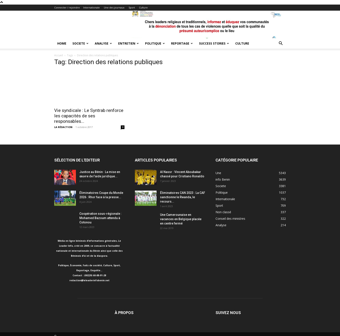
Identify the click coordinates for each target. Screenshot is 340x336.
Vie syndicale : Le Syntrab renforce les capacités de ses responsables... (88, 116)
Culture (143, 7)
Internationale (91, 7)
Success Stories (214, 43)
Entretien (128, 43)
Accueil (58, 55)
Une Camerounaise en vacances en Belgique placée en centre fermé (180, 219)
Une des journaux (114, 7)
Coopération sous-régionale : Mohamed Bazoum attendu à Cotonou (100, 218)
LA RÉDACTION (63, 127)
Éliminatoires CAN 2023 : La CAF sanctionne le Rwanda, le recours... (182, 197)
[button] (280, 44)
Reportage (182, 43)
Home (61, 43)
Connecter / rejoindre (67, 7)
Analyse (103, 43)
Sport (132, 7)
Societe (80, 43)
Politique (155, 43)
